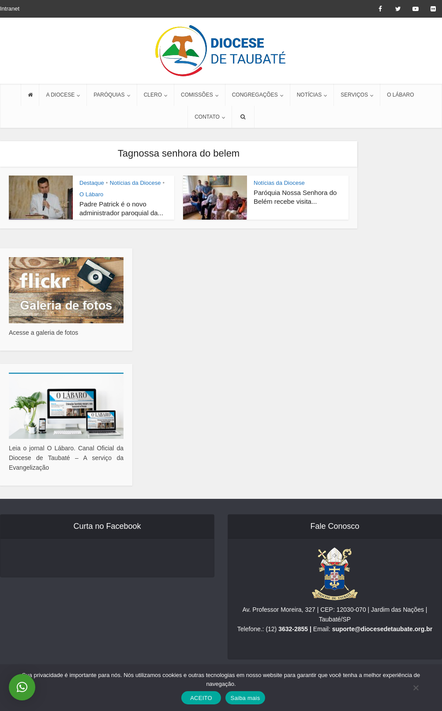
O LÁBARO (400, 95)
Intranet (9, 8)
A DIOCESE (60, 95)
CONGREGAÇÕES (255, 95)
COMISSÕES (197, 95)
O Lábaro (91, 194)
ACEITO (201, 698)
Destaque (91, 183)
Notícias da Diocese (135, 183)
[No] (415, 687)
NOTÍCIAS (309, 95)
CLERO (153, 95)
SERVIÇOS (354, 95)
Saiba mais (245, 698)
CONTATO (207, 117)
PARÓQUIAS (109, 95)
